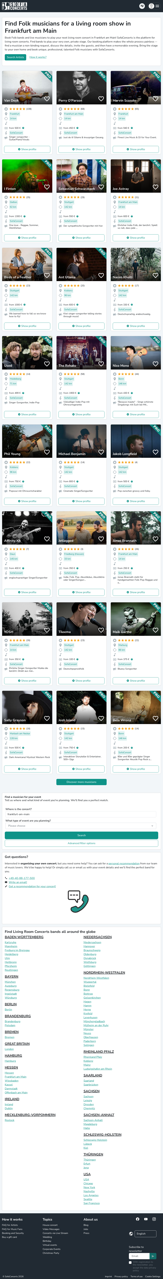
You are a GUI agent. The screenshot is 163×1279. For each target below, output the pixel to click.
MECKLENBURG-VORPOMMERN (30, 1115)
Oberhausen (91, 1037)
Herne (87, 1009)
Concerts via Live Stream (55, 1233)
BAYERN (11, 976)
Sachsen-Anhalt (93, 1120)
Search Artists (15, 57)
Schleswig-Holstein (95, 1140)
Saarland (89, 1081)
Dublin (9, 1108)
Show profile (28, 149)
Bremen (9, 1037)
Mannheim (11, 946)
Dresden (89, 1104)
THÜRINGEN (93, 1154)
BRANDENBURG (18, 1016)
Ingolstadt (11, 994)
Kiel (86, 1148)
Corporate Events (51, 1249)
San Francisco (92, 1203)
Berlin (8, 1009)
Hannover (89, 946)
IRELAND (12, 1099)
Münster (89, 1029)
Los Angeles (91, 1195)
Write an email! (18, 882)
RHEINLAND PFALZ (99, 1051)
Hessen (9, 1073)
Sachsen (88, 1096)
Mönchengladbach (94, 1021)
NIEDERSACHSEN (98, 937)
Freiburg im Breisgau (17, 950)
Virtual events (50, 1245)
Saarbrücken (91, 1084)
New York (89, 1187)
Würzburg (11, 998)
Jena (86, 1167)
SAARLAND (93, 1075)
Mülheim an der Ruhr (96, 1025)
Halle (87, 1128)
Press (86, 1233)
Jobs (86, 1229)
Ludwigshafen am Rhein (98, 1069)
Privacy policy (121, 1276)
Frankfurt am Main (15, 1077)
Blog (86, 1225)
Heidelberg (11, 954)
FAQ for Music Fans (12, 1229)
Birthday (47, 1241)
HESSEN (11, 1067)
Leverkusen (90, 1017)
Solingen (89, 1045)
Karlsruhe (10, 942)
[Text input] (139, 1256)
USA (87, 1174)
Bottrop (88, 994)
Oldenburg (90, 954)
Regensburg (12, 990)
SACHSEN (92, 1091)
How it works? (38, 57)
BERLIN (11, 1004)
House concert (50, 1225)
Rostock (9, 1120)
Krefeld (88, 1013)
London (9, 1049)
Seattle (88, 1199)
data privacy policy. (144, 1269)
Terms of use (137, 1276)
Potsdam (10, 1025)
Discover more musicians (81, 782)
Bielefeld (89, 986)
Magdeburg (90, 1124)
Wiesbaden (11, 1081)
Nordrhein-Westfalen (96, 978)
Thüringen (90, 1160)
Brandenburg (12, 1021)
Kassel (9, 1084)
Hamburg (10, 1061)
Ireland (9, 1104)
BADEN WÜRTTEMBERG (24, 937)
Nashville (89, 1191)
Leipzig (88, 1100)
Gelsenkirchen (92, 998)
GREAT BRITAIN (17, 1044)
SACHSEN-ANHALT (99, 1115)
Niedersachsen (92, 942)
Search (81, 835)
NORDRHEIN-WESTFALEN (104, 972)
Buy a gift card (9, 1237)
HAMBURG (13, 1055)
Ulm (7, 958)
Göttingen (90, 966)
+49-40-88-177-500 (22, 878)
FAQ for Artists (10, 1225)
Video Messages (51, 1229)
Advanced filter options (81, 843)
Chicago (88, 1183)
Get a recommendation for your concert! (32, 886)
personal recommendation (124, 863)
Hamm (87, 1005)
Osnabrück (90, 958)
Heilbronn (11, 962)
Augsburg (10, 986)
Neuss (87, 1033)
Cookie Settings (152, 1276)
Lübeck (88, 1144)
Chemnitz (89, 1108)
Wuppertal (90, 982)
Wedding (47, 1237)
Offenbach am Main (16, 1092)
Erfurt (87, 1164)
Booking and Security (13, 1233)
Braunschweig (92, 950)
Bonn (87, 990)
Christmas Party (51, 1253)
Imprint (108, 1276)
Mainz (87, 1065)
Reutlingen (11, 970)
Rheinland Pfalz (93, 1057)
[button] (154, 6)
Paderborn (90, 1041)
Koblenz (88, 1061)
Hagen (87, 1002)
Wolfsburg (90, 962)
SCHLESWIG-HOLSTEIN (102, 1134)
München (10, 982)
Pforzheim (11, 966)
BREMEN (12, 1032)
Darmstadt (11, 1088)
